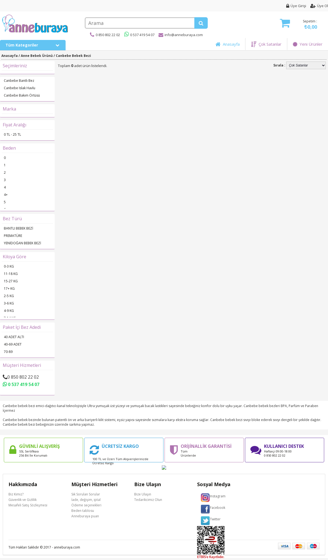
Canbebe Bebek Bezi (73, 55)
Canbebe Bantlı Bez (19, 80)
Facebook (217, 507)
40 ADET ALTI (14, 337)
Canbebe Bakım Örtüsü (22, 95)
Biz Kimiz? (16, 494)
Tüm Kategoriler (32, 45)
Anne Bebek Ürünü (37, 55)
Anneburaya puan (85, 516)
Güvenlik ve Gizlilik (22, 499)
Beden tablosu (82, 510)
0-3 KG (9, 266)
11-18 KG (11, 273)
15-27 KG (11, 281)
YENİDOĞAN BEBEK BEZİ (22, 243)
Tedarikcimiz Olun (148, 499)
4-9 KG (9, 310)
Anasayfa (227, 44)
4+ (6, 194)
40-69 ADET (13, 344)
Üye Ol (319, 5)
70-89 (8, 351)
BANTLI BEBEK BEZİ (18, 228)
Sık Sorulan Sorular (85, 494)
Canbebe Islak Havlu (19, 88)
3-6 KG (9, 303)
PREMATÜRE (13, 235)
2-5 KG (9, 296)
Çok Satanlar (266, 44)
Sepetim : (298, 24)
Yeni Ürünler (308, 44)
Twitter (215, 519)
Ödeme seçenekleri (86, 505)
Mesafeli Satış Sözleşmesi (27, 505)
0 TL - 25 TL (12, 134)
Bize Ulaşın (142, 494)
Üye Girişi (296, 5)
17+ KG (9, 288)
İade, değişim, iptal (86, 499)
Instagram (218, 496)
